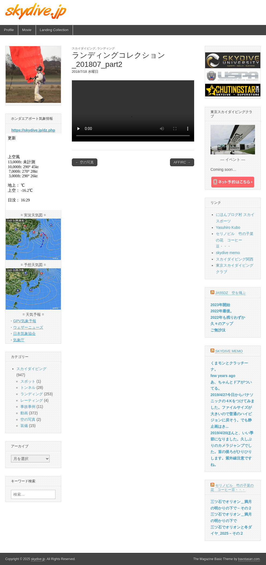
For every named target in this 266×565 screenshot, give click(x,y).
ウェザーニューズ (28, 327)
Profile (9, 30)
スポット (27, 381)
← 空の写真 (84, 162)
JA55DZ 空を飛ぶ (230, 293)
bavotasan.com (249, 559)
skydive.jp (38, 559)
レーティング (31, 400)
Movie (27, 30)
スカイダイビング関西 (234, 259)
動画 (24, 413)
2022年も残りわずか (227, 317)
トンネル (27, 387)
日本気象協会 (24, 333)
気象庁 (18, 340)
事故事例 (27, 406)
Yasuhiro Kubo (228, 227)
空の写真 (27, 419)
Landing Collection (54, 30)
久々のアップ (221, 323)
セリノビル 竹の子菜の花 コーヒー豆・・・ (234, 239)
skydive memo (228, 253)
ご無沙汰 (218, 330)
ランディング (106, 48)
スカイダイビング (83, 48)
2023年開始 (220, 305)
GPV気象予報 (24, 321)
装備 (24, 425)
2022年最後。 (222, 311)
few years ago (222, 376)
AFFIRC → (182, 162)
